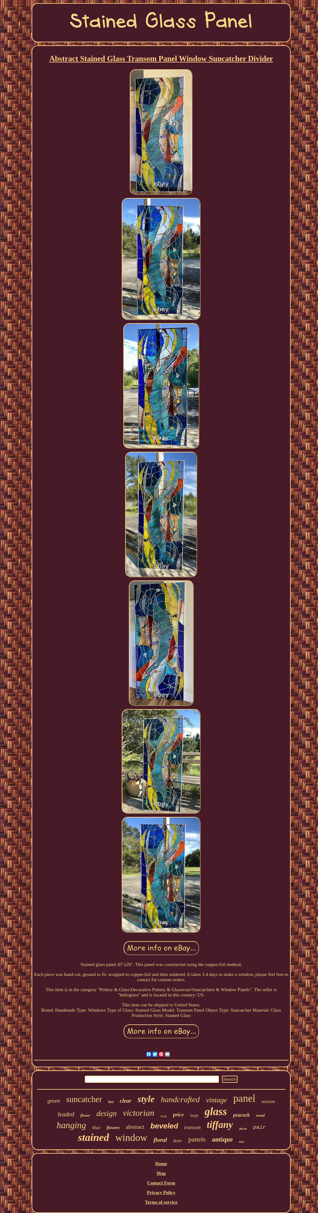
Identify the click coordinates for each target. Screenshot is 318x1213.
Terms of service (161, 1202)
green (54, 1101)
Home (161, 1163)
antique (222, 1139)
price (178, 1115)
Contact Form (161, 1182)
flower (85, 1115)
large (194, 1115)
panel (244, 1098)
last (110, 1102)
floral (160, 1140)
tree (241, 1141)
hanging (71, 1125)
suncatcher (84, 1099)
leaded (66, 1114)
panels (197, 1139)
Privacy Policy (161, 1192)
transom (192, 1127)
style (146, 1099)
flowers (113, 1127)
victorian (138, 1113)
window (131, 1137)
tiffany (220, 1124)
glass (216, 1111)
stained (93, 1137)
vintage (216, 1100)
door (177, 1140)
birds (164, 1116)
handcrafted (180, 1099)
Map (161, 1173)
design (106, 1113)
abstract (135, 1127)
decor (243, 1128)
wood (260, 1115)
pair (259, 1127)
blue (96, 1127)
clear (125, 1101)
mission (268, 1101)
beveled (164, 1126)
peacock (241, 1115)
